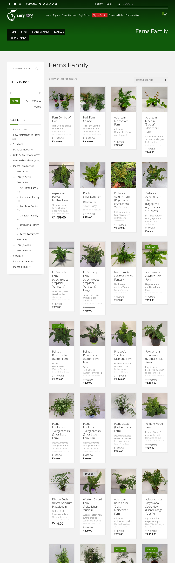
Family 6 (21, 250)
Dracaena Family (29, 224)
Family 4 (21, 239)
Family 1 (21, 171)
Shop (24, 31)
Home (13, 31)
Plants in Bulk (20, 266)
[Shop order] (151, 80)
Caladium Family (29, 215)
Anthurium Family (29, 197)
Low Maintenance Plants (27, 134)
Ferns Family (27, 234)
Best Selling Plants (23, 160)
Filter (15, 101)
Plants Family (40, 31)
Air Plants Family (29, 187)
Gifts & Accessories (24, 155)
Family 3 (59, 31)
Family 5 (21, 245)
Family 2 (21, 176)
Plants (16, 129)
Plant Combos (21, 149)
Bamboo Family (29, 206)
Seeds (16, 144)
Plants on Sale (21, 261)
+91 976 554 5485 (48, 4)
